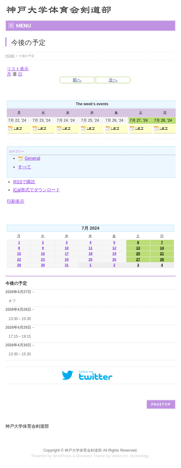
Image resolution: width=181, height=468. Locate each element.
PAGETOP (161, 404)
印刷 (15, 201)
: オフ (15, 128)
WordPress (62, 456)
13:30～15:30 (19, 319)
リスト (18, 68)
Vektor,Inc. (120, 456)
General (29, 158)
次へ (113, 79)
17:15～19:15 (19, 336)
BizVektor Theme (90, 456)
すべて (24, 166)
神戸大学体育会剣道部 (83, 450)
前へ (77, 79)
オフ (12, 301)
